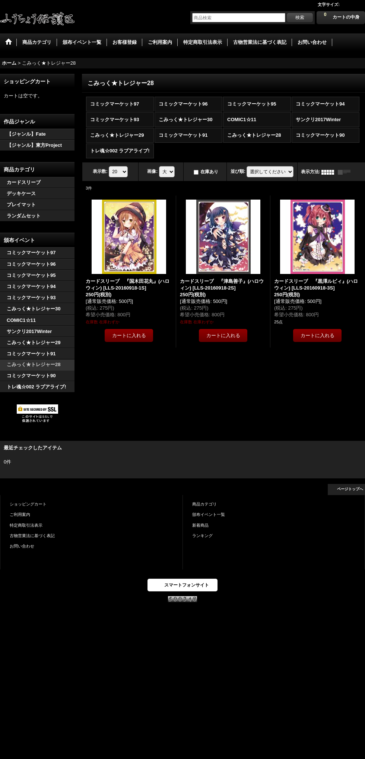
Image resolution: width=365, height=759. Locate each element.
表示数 (100, 171)
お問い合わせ (22, 546)
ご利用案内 (20, 514)
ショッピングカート (28, 504)
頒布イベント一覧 (208, 514)
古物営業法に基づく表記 (32, 535)
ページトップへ (350, 489)
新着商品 (200, 525)
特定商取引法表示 (26, 525)
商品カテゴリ (204, 504)
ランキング (202, 535)
